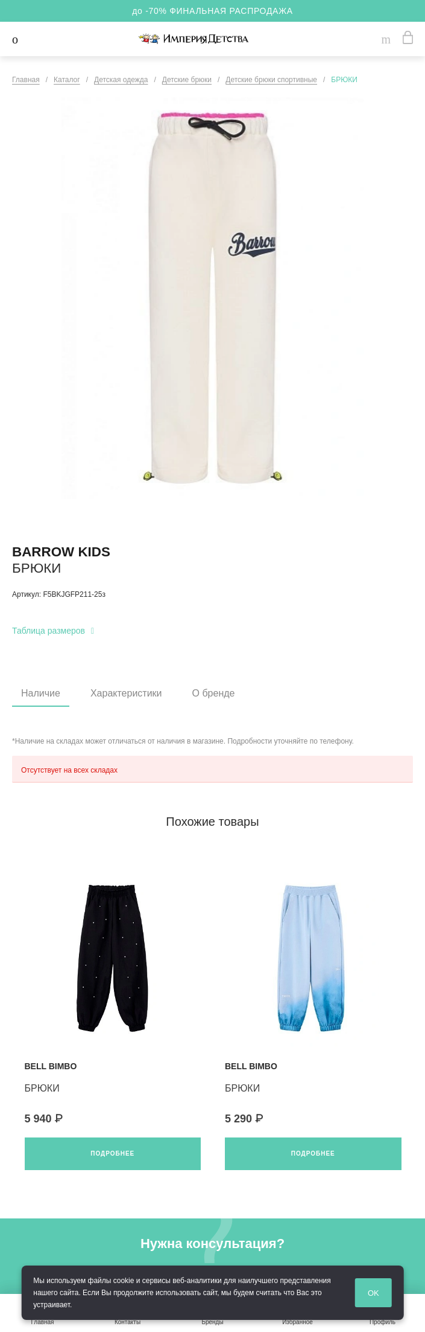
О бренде (213, 693)
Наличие (40, 693)
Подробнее (112, 1153)
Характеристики (126, 693)
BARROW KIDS (61, 551)
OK (395, 1294)
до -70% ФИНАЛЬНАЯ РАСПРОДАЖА (212, 11)
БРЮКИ (42, 1088)
